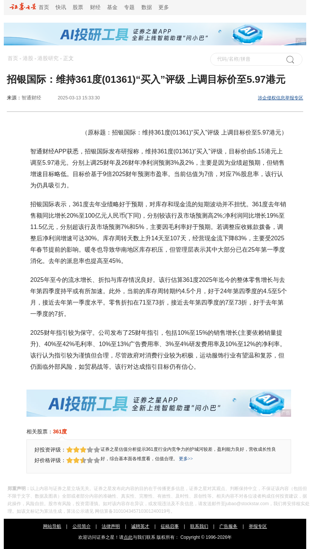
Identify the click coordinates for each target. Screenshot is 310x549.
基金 (112, 7)
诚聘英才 (140, 526)
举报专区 (258, 526)
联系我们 (199, 526)
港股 (28, 58)
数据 (146, 7)
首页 (29, 7)
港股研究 (48, 58)
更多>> (186, 458)
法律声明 (111, 526)
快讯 (61, 7)
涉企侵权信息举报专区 (280, 98)
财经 (95, 7)
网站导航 (52, 526)
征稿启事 (170, 526)
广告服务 (228, 526)
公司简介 (82, 526)
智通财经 (31, 98)
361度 (60, 431)
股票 (78, 7)
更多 (163, 7)
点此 (128, 537)
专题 (129, 7)
